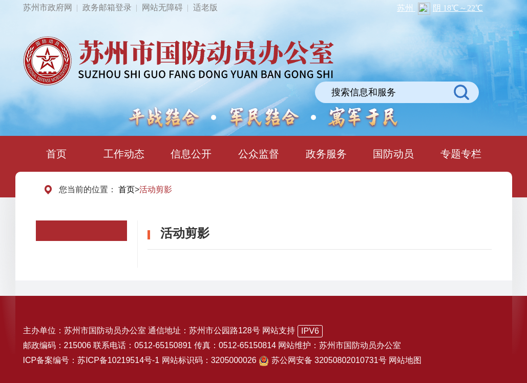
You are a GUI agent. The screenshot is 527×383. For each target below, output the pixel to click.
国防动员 (393, 153)
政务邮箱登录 (107, 7)
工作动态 (123, 153)
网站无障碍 (162, 7)
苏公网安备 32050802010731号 (324, 360)
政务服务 (326, 153)
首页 (56, 153)
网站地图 (405, 360)
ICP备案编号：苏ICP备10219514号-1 (91, 360)
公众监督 (258, 153)
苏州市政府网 (47, 7)
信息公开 (191, 153)
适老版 (205, 7)
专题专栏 (460, 153)
